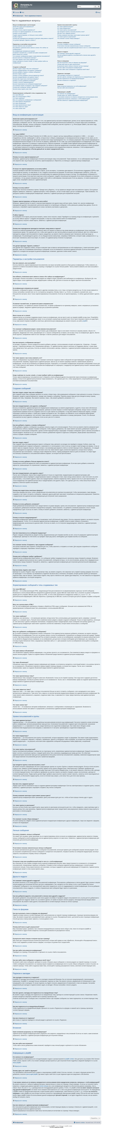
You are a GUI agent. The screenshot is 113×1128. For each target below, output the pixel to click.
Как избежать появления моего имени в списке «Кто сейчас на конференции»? (30, 48)
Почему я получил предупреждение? (23, 82)
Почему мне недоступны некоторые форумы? (26, 79)
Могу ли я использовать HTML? (22, 96)
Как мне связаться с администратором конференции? (72, 100)
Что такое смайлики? (19, 98)
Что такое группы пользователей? (66, 30)
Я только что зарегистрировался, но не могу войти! (27, 31)
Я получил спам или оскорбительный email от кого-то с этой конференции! (78, 47)
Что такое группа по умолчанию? (66, 36)
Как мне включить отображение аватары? (24, 57)
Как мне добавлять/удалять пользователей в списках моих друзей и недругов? (76, 55)
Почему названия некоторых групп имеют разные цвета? (73, 35)
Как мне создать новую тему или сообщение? (26, 68)
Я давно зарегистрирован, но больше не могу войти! (27, 35)
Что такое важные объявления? (22, 101)
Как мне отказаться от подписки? (66, 80)
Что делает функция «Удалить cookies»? (24, 40)
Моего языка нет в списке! (20, 54)
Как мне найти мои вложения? (65, 87)
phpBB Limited (69, 1059)
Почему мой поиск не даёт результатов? (68, 64)
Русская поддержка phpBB (56, 1127)
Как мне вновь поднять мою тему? (22, 89)
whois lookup (44, 1086)
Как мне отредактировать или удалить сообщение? (27, 70)
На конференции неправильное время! (24, 51)
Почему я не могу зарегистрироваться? (24, 30)
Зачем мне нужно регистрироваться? (23, 26)
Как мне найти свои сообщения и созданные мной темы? (73, 69)
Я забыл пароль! (17, 36)
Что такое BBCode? (18, 95)
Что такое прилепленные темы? (22, 105)
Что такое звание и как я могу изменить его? (25, 59)
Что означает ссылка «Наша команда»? (68, 38)
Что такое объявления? (19, 103)
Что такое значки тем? (19, 108)
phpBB (85, 321)
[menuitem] (22, 12)
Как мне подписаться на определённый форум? (70, 78)
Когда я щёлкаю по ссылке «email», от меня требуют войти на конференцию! (30, 62)
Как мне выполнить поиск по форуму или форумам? (72, 62)
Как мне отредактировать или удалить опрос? (26, 77)
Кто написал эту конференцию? (66, 93)
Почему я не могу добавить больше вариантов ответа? (28, 75)
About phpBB (17, 1062)
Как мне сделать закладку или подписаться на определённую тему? (76, 77)
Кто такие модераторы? (64, 28)
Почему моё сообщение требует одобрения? (25, 87)
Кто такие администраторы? (65, 26)
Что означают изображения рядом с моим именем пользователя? (31, 56)
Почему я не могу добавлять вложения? (24, 80)
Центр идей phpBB (32, 1074)
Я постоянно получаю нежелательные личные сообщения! (73, 46)
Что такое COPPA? (18, 28)
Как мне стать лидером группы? (66, 33)
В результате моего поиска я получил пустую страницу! (73, 66)
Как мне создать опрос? (19, 73)
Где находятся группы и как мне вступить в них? (71, 31)
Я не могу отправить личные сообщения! (68, 44)
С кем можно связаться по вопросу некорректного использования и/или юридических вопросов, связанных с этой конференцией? (77, 97)
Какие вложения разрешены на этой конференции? (71, 86)
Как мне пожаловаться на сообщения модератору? (27, 84)
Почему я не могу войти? (20, 33)
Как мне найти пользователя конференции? (69, 67)
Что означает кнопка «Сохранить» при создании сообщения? (30, 85)
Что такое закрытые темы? (20, 106)
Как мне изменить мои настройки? (22, 46)
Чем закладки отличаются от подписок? (68, 75)
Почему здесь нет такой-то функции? (67, 95)
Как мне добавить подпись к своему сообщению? (27, 72)
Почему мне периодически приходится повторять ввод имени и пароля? (33, 38)
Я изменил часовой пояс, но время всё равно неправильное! (30, 52)
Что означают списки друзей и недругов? (68, 53)
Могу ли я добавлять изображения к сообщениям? (27, 100)
